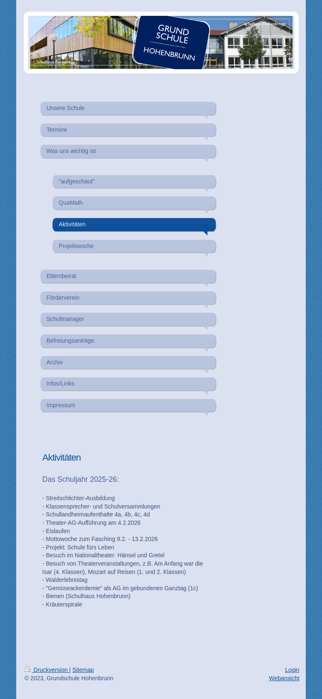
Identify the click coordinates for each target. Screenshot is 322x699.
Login (292, 669)
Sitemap (83, 669)
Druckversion (47, 669)
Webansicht (284, 678)
